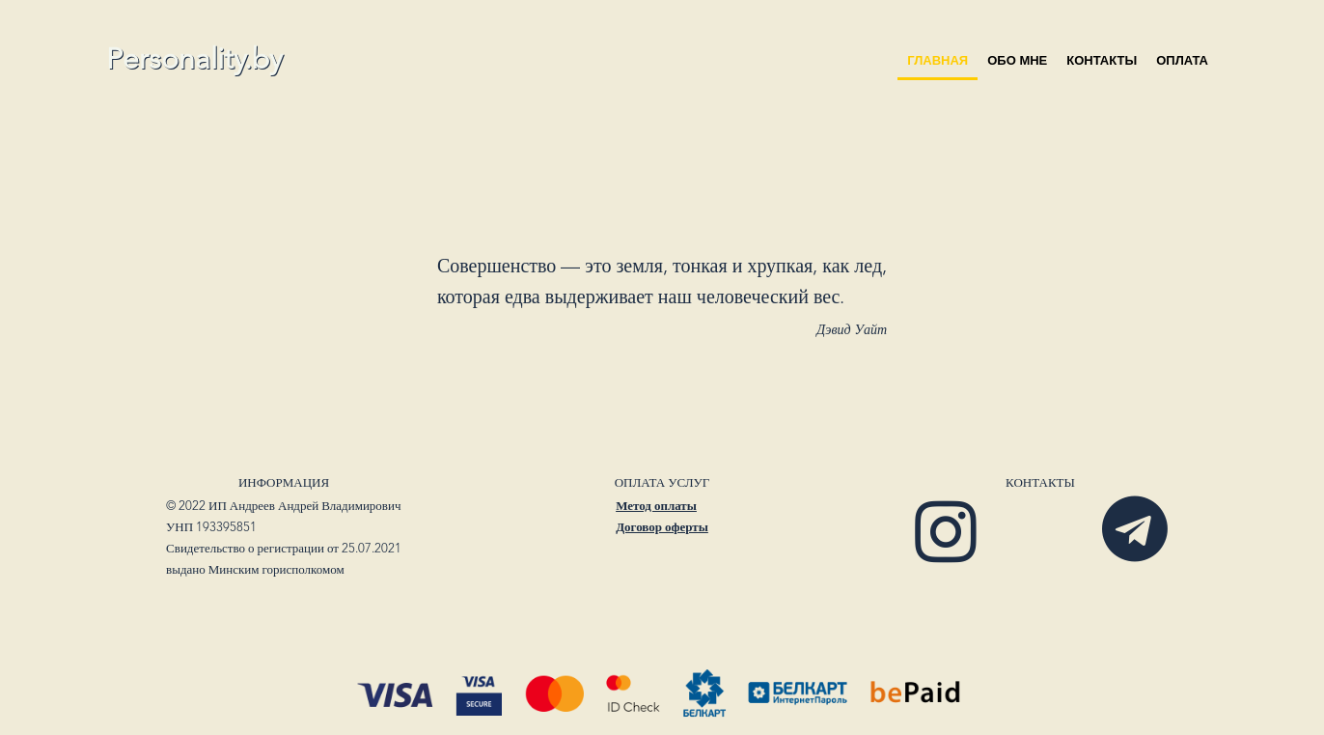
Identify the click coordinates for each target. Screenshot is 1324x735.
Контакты (1101, 60)
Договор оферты (662, 528)
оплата (1182, 60)
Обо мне (1017, 60)
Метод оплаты (656, 506)
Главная (937, 60)
